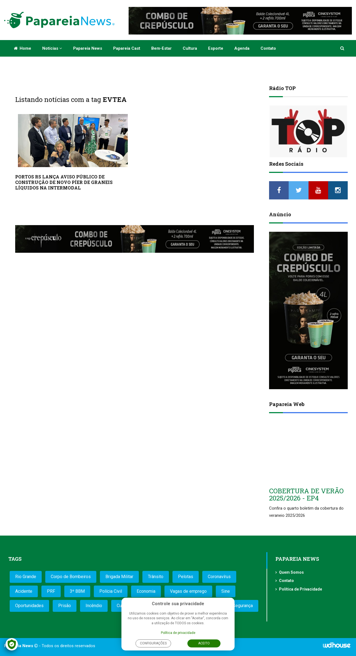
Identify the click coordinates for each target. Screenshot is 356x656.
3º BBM (77, 591)
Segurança (243, 605)
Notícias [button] (52, 48)
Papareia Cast (126, 48)
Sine (225, 591)
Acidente (23, 591)
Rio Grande (25, 576)
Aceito (204, 643)
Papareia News (87, 48)
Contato (268, 48)
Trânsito (155, 576)
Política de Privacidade (300, 589)
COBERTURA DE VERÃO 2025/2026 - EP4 (306, 494)
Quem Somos (291, 572)
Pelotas (185, 576)
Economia (146, 591)
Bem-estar (161, 48)
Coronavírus (219, 576)
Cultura (190, 48)
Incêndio (94, 605)
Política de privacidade (178, 633)
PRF (51, 591)
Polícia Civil (110, 591)
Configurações (153, 643)
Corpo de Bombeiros (71, 576)
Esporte (215, 48)
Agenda (241, 48)
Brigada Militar (119, 576)
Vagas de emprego (188, 591)
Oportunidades (29, 605)
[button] (342, 48)
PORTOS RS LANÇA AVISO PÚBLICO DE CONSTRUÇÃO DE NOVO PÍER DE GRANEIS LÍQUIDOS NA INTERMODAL (64, 182)
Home (22, 48)
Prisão (64, 605)
